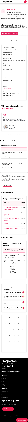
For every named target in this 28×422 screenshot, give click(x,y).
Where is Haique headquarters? (12, 292)
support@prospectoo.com (10, 371)
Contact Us (4, 392)
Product (3, 378)
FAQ (2, 394)
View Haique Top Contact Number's (10, 33)
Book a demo (22, 420)
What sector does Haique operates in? (13, 302)
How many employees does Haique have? (13, 297)
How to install (4, 397)
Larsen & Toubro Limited (11, 228)
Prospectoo (6, 1)
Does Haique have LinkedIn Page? (13, 308)
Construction (7, 88)
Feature (3, 382)
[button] (9, 135)
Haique (6, 223)
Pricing (3, 385)
